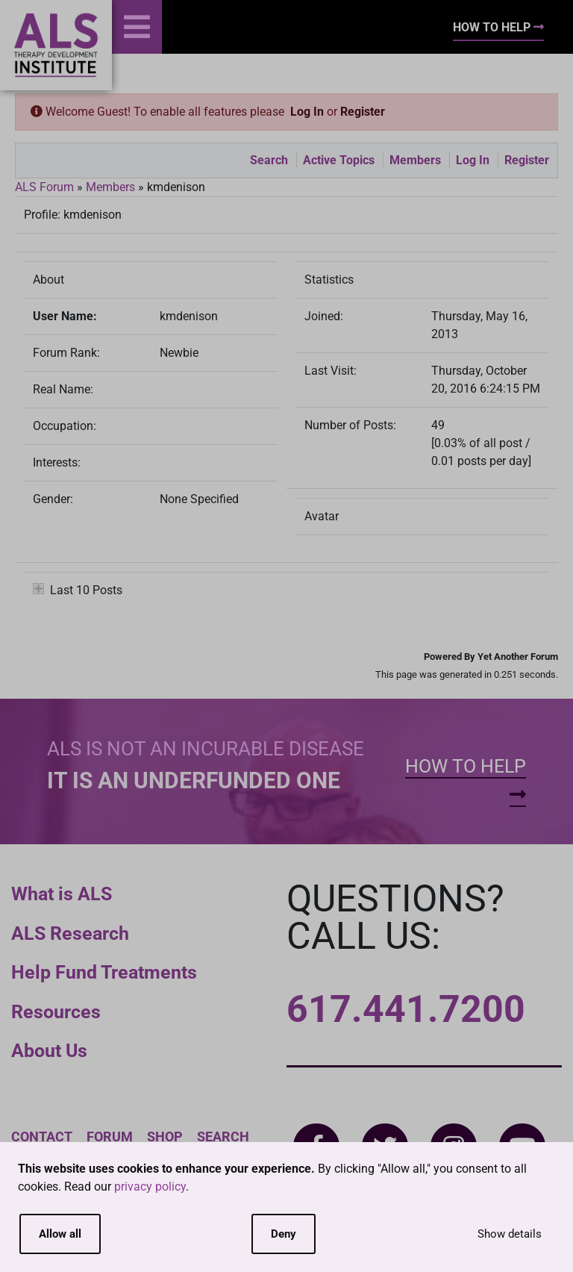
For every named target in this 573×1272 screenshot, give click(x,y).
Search (269, 160)
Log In (307, 112)
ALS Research (70, 933)
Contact (41, 1136)
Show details (510, 1234)
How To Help (498, 27)
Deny (283, 1234)
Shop (165, 1136)
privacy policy (150, 1186)
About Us (49, 1050)
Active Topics (339, 160)
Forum (110, 1136)
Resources (56, 1012)
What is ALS (61, 894)
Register (362, 112)
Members (415, 160)
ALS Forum (46, 187)
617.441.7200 (405, 1009)
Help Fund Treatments (104, 972)
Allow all (60, 1234)
